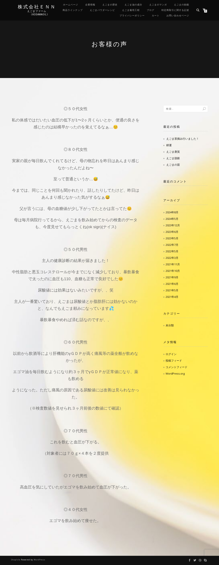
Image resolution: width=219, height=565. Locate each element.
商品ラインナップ (73, 10)
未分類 (170, 325)
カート (155, 15)
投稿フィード (174, 360)
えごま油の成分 (133, 4)
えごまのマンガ (158, 4)
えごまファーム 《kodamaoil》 (36, 13)
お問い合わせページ (177, 15)
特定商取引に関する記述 (175, 10)
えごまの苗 (173, 165)
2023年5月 (172, 238)
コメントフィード (176, 367)
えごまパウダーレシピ (102, 10)
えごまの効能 (181, 4)
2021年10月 (173, 271)
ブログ (150, 10)
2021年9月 (172, 277)
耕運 (169, 145)
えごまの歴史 (109, 4)
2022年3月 (172, 258)
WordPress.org (175, 373)
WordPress (39, 559)
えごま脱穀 (173, 158)
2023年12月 (173, 225)
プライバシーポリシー (132, 15)
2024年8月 (172, 212)
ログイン (171, 354)
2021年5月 (172, 290)
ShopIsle (16, 559)
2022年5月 (172, 251)
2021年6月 (172, 284)
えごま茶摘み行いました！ (182, 139)
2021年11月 (173, 264)
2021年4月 (172, 297)
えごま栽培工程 (131, 10)
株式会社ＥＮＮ (37, 6)
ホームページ (70, 4)
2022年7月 (172, 245)
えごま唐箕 (173, 152)
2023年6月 (172, 232)
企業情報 (90, 4)
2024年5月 (172, 219)
